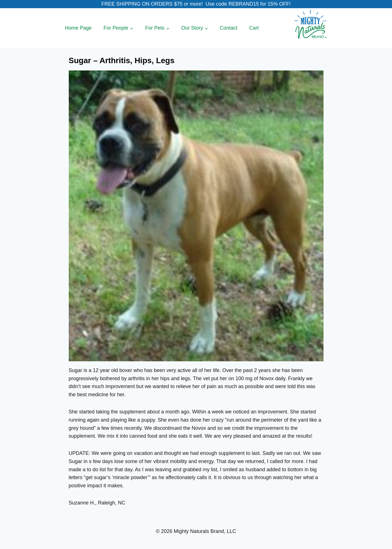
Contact (228, 28)
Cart (254, 28)
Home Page (78, 28)
